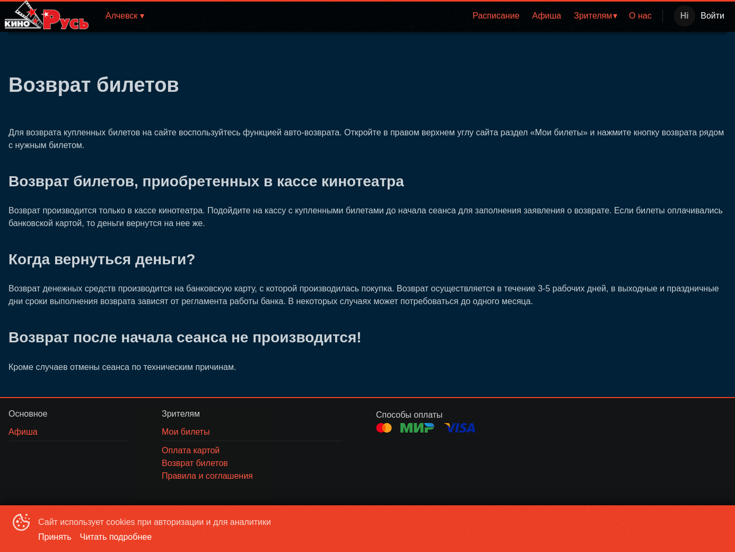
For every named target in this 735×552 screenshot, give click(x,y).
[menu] (407, 15)
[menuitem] (496, 15)
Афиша (547, 15)
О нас (640, 15)
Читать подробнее (116, 536)
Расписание (495, 15)
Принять (55, 536)
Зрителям (593, 15)
